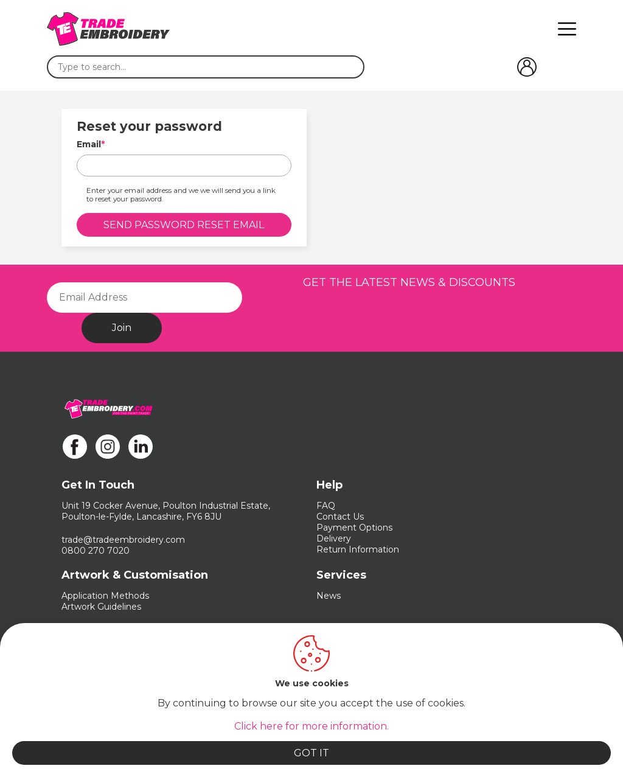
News (328, 595)
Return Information (357, 549)
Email (89, 144)
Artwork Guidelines (101, 606)
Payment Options (354, 527)
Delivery (333, 538)
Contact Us (340, 516)
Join (121, 327)
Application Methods (105, 595)
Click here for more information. (311, 726)
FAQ (325, 505)
